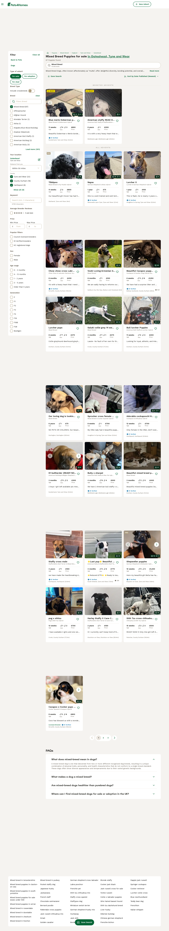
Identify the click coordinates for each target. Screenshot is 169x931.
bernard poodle (46, 905)
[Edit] (39, 159)
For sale (15, 76)
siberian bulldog (107, 914)
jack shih (74, 918)
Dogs (13, 65)
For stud (15, 82)
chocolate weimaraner (50, 901)
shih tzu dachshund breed (111, 905)
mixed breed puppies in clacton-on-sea (24, 885)
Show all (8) (19, 190)
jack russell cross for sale (111, 889)
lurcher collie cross (139, 893)
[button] (64, 103)
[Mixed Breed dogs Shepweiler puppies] (142, 544)
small (42, 918)
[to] (35, 226)
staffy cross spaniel (78, 897)
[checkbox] (11, 106)
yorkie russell (106, 893)
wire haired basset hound (111, 901)
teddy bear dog (137, 901)
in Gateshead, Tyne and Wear (109, 56)
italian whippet (137, 910)
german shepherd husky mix (82, 910)
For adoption (29, 76)
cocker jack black (108, 884)
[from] (19, 226)
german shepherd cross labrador (84, 880)
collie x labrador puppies (111, 897)
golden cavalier (47, 922)
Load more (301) (33, 149)
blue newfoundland (139, 897)
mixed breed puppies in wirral (23, 904)
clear (38, 96)
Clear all (36, 55)
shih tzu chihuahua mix (80, 893)
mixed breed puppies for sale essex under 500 (22, 898)
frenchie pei (75, 889)
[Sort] (141, 76)
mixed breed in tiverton (20, 921)
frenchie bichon (107, 922)
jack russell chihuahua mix (51, 914)
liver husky (105, 910)
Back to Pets (16, 60)
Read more (154, 71)
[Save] (78, 121)
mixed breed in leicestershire (22, 880)
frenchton (135, 905)
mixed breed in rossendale (21, 908)
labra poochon (76, 884)
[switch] (31, 91)
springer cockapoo (138, 884)
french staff (45, 897)
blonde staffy (106, 880)
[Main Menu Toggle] (2, 4)
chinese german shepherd (111, 918)
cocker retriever (137, 889)
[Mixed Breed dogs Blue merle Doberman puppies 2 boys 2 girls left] (64, 103)
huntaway (74, 914)
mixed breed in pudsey (50, 880)
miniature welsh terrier (80, 905)
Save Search (54, 76)
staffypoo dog (76, 901)
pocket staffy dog (47, 884)
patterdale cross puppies (50, 910)
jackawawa (45, 893)
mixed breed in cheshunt (20, 917)
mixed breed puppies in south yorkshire (22, 892)
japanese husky (47, 889)
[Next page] (114, 737)
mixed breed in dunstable (21, 912)
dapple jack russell (139, 880)
